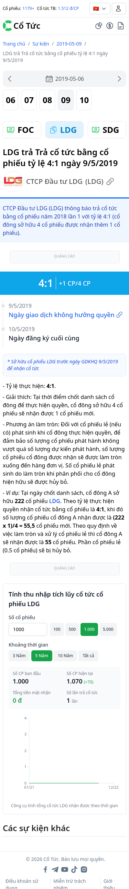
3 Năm (19, 656)
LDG (54, 501)
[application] (64, 757)
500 (72, 629)
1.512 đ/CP (68, 8)
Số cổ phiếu (22, 617)
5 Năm (42, 656)
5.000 (108, 629)
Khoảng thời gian (28, 644)
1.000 (89, 629)
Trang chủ (14, 43)
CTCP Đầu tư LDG (58, 181)
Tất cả (88, 656)
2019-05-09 (69, 43)
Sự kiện (41, 43)
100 (57, 629)
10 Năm (65, 656)
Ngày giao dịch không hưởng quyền (66, 315)
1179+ (28, 8)
